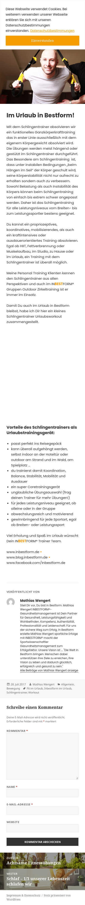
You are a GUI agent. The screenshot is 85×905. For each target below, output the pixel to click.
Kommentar (17, 731)
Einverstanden (42, 40)
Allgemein (67, 684)
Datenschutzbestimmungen (52, 30)
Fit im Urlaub (35, 688)
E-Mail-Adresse (20, 804)
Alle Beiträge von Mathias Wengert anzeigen (50, 670)
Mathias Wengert (43, 684)
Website (13, 822)
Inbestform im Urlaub (57, 688)
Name (12, 787)
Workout (33, 692)
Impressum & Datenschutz (23, 895)
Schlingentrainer (17, 692)
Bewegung (13, 688)
